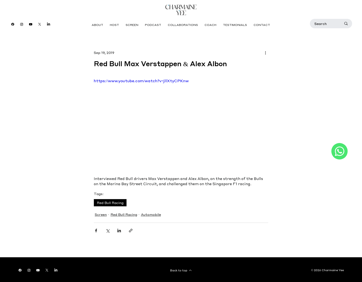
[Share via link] (130, 230)
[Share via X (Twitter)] (107, 230)
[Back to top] (181, 270)
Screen (101, 214)
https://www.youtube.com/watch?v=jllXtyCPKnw (141, 80)
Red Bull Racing (110, 202)
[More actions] (265, 52)
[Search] (324, 23)
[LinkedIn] (48, 24)
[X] (39, 24)
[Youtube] (31, 24)
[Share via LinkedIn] (119, 230)
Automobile (151, 214)
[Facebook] (13, 24)
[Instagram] (22, 24)
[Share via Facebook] (96, 230)
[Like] (339, 151)
